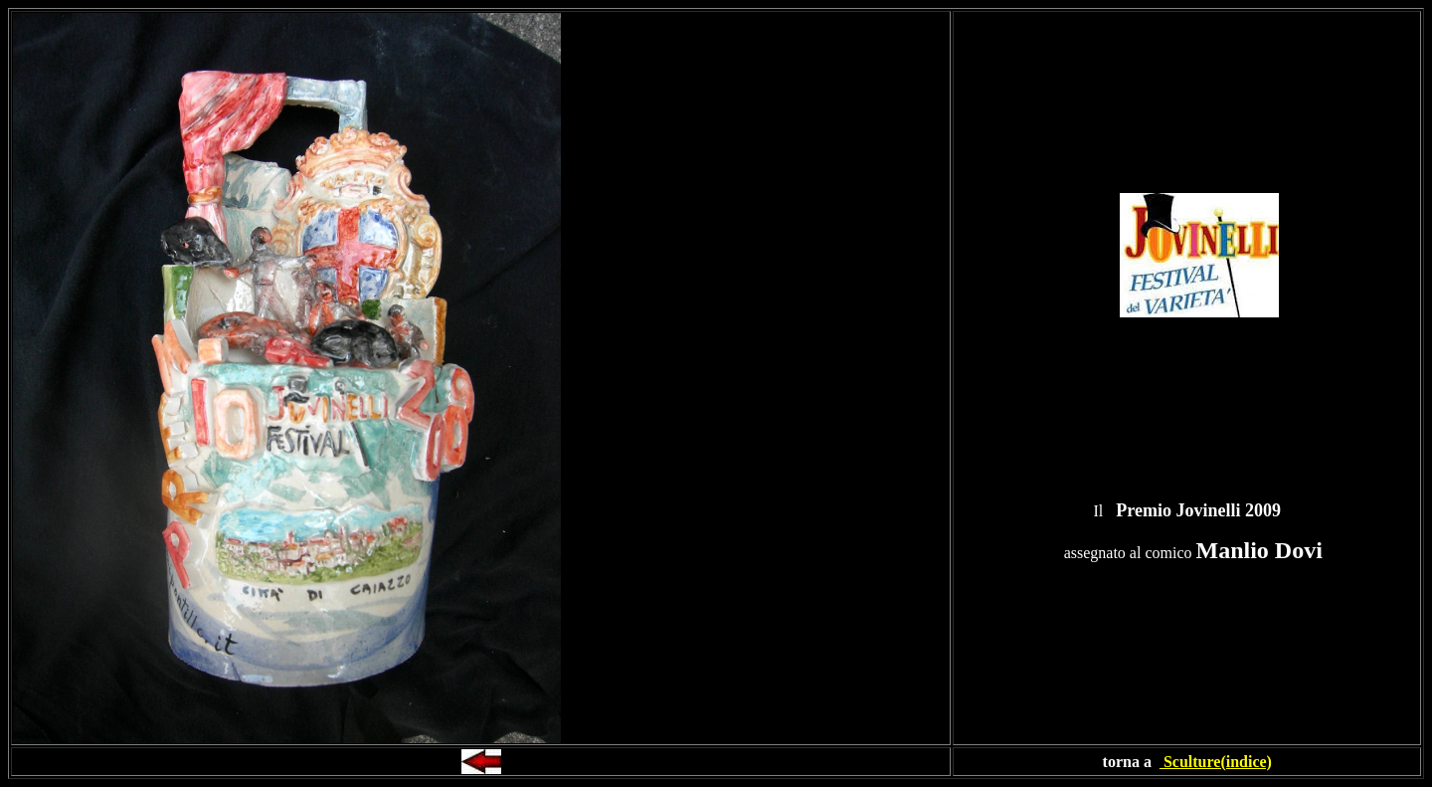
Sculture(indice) (1216, 761)
